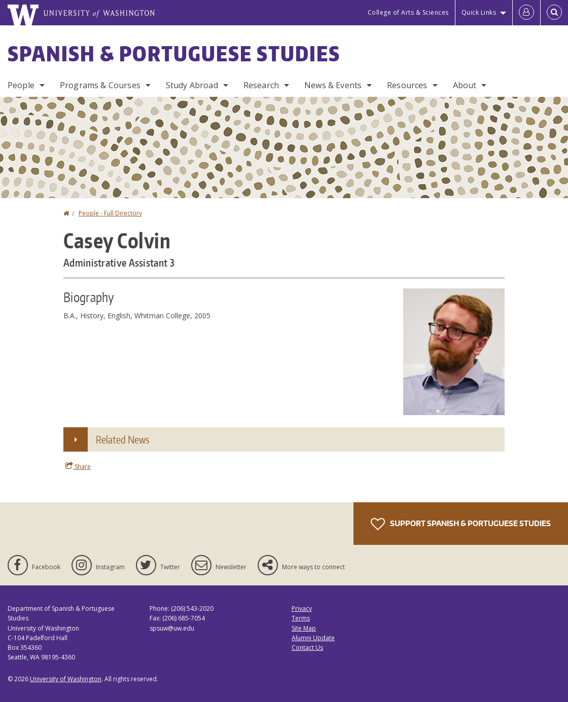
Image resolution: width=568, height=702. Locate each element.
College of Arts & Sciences (408, 12)
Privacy (302, 608)
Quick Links (479, 12)
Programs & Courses (100, 85)
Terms (301, 618)
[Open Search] (554, 12)
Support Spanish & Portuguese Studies (461, 524)
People (21, 85)
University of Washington (65, 679)
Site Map (304, 628)
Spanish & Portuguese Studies (174, 54)
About (465, 85)
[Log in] (526, 12)
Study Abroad (192, 85)
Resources (407, 85)
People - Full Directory (110, 213)
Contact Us (307, 647)
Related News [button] (122, 439)
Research (261, 85)
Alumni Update (313, 638)
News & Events (333, 85)
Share (78, 466)
